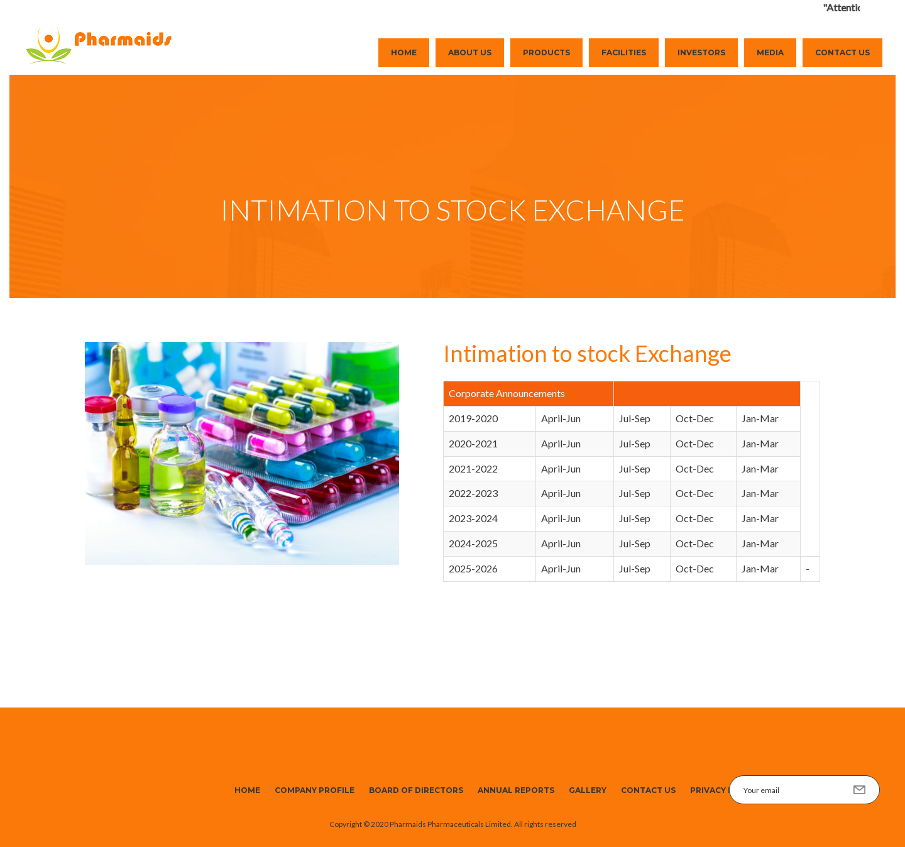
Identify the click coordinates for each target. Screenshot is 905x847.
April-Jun (561, 418)
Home (404, 52)
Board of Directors (416, 790)
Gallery (587, 790)
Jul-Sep (634, 418)
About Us (469, 52)
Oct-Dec (695, 418)
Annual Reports (516, 790)
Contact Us (842, 52)
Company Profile (314, 790)
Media (770, 52)
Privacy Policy (724, 790)
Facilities (623, 52)
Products (546, 52)
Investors (701, 52)
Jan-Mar (760, 418)
